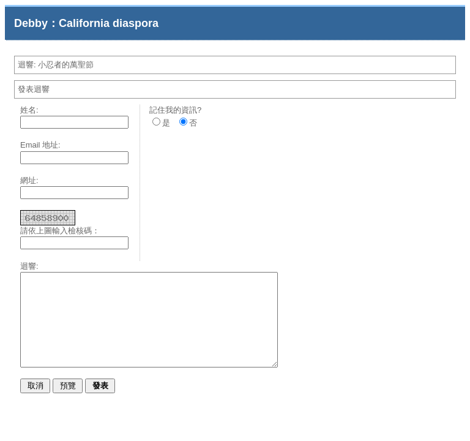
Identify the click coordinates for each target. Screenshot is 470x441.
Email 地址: (40, 144)
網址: (29, 180)
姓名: (29, 110)
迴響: (29, 266)
